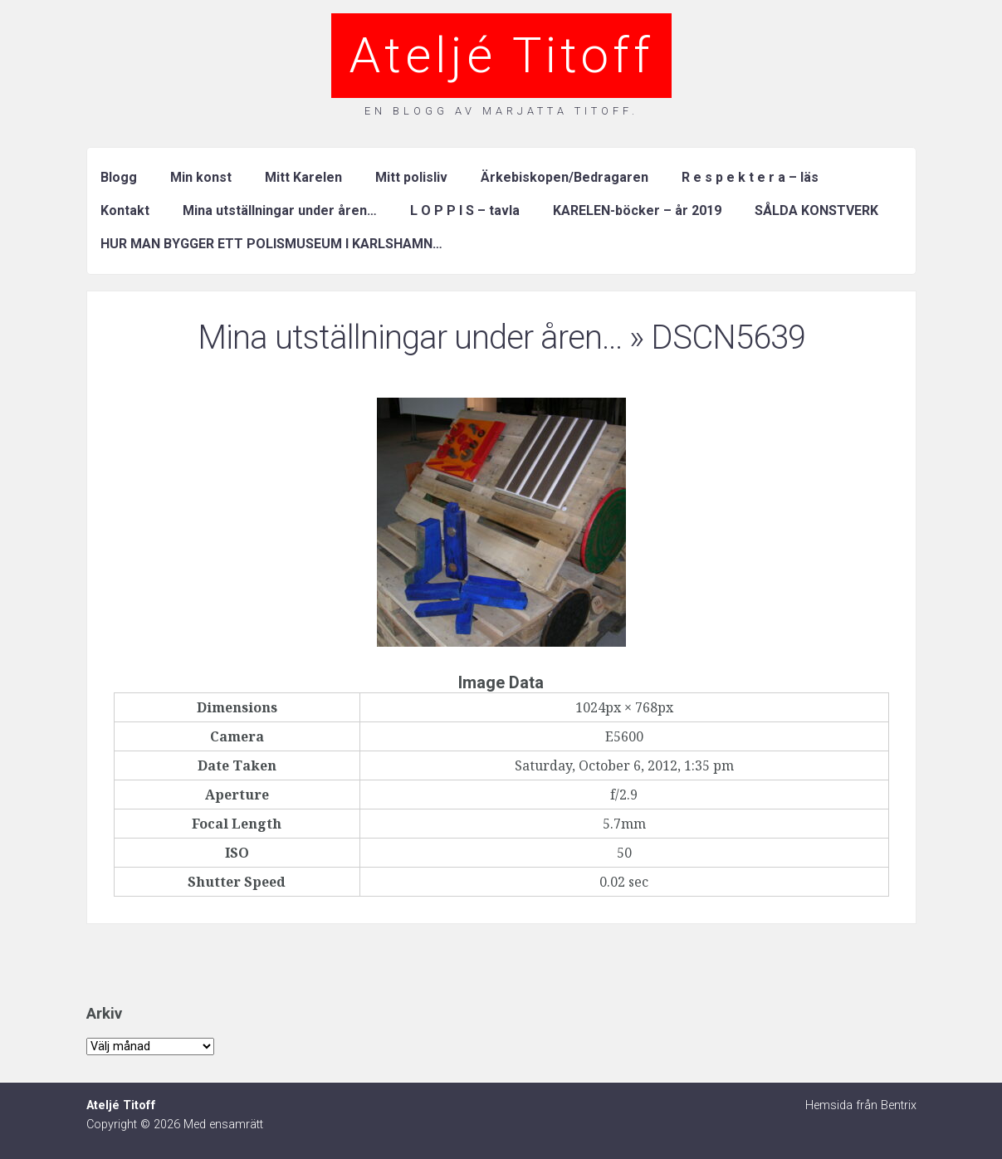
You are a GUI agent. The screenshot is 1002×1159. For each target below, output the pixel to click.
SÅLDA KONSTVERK (816, 210)
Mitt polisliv (411, 177)
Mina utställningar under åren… (280, 210)
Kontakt (124, 210)
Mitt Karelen (303, 177)
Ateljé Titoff (501, 55)
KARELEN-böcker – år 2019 (637, 210)
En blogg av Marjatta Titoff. (501, 111)
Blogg (118, 177)
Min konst (201, 177)
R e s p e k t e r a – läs (750, 177)
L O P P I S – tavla (465, 210)
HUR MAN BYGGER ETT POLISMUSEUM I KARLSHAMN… (271, 244)
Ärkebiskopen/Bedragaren (564, 177)
